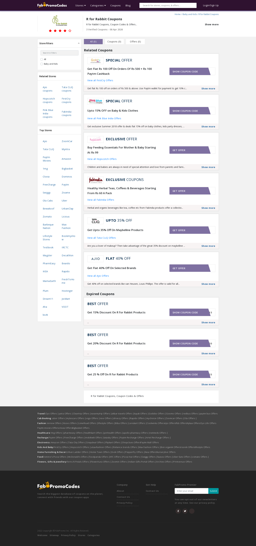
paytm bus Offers (209, 413)
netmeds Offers (159, 432)
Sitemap (54, 535)
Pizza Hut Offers (132, 456)
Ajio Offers (170, 423)
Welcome (42, 535)
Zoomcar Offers (175, 418)
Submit (213, 490)
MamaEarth (49, 281)
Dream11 (48, 298)
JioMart (66, 298)
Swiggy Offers (149, 456)
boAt (45, 314)
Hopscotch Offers (81, 447)
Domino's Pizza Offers (55, 456)
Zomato (47, 216)
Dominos (67, 176)
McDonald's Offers (78, 456)
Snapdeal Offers (95, 442)
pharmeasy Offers (74, 432)
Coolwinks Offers (155, 423)
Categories (94, 535)
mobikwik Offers (94, 437)
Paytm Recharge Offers (133, 437)
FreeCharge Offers (74, 437)
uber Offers (59, 418)
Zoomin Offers (120, 461)
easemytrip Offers (101, 413)
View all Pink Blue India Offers (104, 118)
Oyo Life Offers (208, 423)
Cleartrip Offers (82, 413)
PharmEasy (49, 263)
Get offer (179, 150)
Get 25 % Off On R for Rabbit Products (112, 374)
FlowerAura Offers (101, 461)
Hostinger (67, 290)
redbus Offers (191, 413)
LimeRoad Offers (88, 423)
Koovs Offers (71, 423)
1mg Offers (57, 432)
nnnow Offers (55, 423)
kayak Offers (141, 413)
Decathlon (67, 255)
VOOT (65, 306)
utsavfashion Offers (102, 447)
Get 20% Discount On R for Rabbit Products (116, 343)
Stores (81, 535)
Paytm (65, 184)
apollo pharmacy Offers (136, 432)
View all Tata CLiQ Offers (101, 237)
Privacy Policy (124, 502)
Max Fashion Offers (150, 447)
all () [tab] (93, 41)
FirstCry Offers (62, 447)
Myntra (66, 149)
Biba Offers (122, 423)
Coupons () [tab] (114, 41)
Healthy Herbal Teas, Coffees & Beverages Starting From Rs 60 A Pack (121, 190)
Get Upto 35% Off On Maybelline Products (115, 230)
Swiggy (47, 192)
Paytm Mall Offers (149, 442)
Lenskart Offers (138, 423)
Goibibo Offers (157, 413)
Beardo (66, 263)
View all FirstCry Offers (100, 80)
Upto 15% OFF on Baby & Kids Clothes (112, 110)
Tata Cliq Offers (77, 442)
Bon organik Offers (170, 447)
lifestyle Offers (106, 423)
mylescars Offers (76, 418)
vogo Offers (93, 418)
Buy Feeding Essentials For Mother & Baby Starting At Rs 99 (121, 150)
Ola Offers (190, 418)
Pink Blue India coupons (48, 113)
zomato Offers (200, 456)
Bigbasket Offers (80, 427)
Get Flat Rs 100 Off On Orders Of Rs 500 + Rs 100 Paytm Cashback (119, 71)
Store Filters (46, 43)
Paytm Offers (56, 437)
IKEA (45, 271)
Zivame (66, 192)
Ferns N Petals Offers (79, 461)
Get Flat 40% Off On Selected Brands (111, 268)
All (45, 59)
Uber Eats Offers (182, 456)
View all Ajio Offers (98, 275)
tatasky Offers (112, 437)
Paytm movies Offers (48, 427)
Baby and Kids (190, 14)
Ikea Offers (150, 452)
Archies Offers (164, 461)
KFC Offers (116, 456)
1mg (45, 168)
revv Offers (106, 418)
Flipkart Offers (113, 442)
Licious (66, 216)
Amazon (66, 158)
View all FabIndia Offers (100, 199)
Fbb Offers (181, 423)
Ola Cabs (48, 200)
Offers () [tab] (135, 41)
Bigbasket (67, 168)
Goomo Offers (174, 413)
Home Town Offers (101, 452)
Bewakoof (48, 208)
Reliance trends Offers (126, 447)
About (120, 490)
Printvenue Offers (182, 461)
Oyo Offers (52, 413)
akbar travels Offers (123, 413)
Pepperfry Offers (135, 452)
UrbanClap (67, 208)
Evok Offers (118, 452)
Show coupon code (185, 71)
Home (178, 14)
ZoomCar (67, 141)
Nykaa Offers (193, 423)
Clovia (46, 176)
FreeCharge (49, 184)
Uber (64, 200)
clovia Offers (65, 427)
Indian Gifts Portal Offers (142, 461)
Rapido (66, 271)
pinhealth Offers (113, 432)
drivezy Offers (121, 418)
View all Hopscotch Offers (102, 159)
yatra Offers (66, 413)
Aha (45, 306)
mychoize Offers (156, 418)
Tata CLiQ (48, 149)
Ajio (45, 141)
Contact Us (123, 496)
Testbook (48, 247)
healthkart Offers (94, 432)
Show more (212, 24)
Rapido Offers (138, 418)
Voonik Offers (187, 447)
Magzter (47, 255)
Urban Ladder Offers (78, 452)
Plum (45, 290)
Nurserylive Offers (166, 452)
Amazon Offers (60, 442)
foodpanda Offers (99, 456)
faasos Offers (165, 456)
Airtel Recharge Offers (158, 437)
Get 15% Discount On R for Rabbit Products (116, 312)
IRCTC (65, 247)
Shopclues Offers (131, 442)
